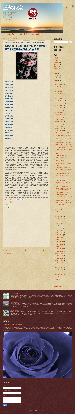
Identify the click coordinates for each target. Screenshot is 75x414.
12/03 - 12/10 (59, 91)
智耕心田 (11, 202)
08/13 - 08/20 (59, 128)
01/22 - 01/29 (59, 269)
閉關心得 (56, 66)
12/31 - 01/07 (59, 82)
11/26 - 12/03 (59, 93)
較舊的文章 (46, 250)
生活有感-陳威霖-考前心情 (62, 173)
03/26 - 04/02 (59, 248)
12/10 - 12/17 (59, 89)
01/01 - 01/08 (59, 276)
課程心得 (56, 68)
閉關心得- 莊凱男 (13, 310)
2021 (56, 282)
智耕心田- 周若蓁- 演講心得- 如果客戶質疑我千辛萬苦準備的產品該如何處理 (64, 146)
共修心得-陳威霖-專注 (61, 155)
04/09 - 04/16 (59, 244)
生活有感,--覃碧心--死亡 (62, 175)
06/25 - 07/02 (59, 218)
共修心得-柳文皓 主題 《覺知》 (63, 200)
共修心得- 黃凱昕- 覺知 (61, 194)
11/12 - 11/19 (59, 98)
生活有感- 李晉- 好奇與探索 (63, 167)
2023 (56, 80)
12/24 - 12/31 (59, 84)
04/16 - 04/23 (59, 241)
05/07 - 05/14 (59, 235)
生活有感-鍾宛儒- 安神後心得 (63, 158)
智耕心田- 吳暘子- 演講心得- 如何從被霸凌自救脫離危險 (63, 189)
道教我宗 (13, 7)
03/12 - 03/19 (59, 253)
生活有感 (56, 58)
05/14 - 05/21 (59, 232)
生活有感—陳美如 (60, 180)
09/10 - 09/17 (59, 119)
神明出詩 (56, 64)
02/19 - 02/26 (59, 260)
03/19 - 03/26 (59, 251)
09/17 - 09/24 (59, 117)
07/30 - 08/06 (59, 207)
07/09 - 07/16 (59, 214)
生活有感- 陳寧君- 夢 (14, 293)
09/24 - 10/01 (59, 114)
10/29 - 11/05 (59, 103)
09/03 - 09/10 (59, 121)
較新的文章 (7, 250)
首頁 (26, 250)
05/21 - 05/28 (59, 230)
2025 (56, 75)
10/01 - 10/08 (59, 112)
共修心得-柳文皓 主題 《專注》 (63, 142)
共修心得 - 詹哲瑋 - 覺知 (62, 186)
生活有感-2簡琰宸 (13, 302)
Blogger (42, 410)
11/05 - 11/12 (59, 100)
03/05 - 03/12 (59, 255)
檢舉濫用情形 (57, 286)
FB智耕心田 (35, 34)
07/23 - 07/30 (59, 209)
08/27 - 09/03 (59, 124)
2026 (56, 73)
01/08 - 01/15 (59, 274)
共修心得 (56, 60)
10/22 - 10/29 (59, 105)
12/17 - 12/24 (59, 86)
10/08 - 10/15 (59, 110)
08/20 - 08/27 (59, 126)
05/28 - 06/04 (59, 228)
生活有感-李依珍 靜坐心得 (62, 192)
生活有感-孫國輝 (60, 178)
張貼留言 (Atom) (10, 253)
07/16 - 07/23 (59, 211)
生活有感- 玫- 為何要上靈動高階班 (12, 324)
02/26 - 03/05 (59, 258)
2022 (56, 279)
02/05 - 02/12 (59, 265)
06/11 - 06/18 (59, 223)
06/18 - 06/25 (59, 221)
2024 (56, 77)
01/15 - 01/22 (59, 272)
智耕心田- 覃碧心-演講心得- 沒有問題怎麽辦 (63, 203)
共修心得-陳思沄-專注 (61, 153)
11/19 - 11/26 (59, 96)
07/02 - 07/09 (59, 216)
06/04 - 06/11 (59, 225)
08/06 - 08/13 (59, 130)
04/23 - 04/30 (59, 239)
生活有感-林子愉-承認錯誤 (62, 132)
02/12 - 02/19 (59, 262)
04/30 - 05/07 (59, 237)
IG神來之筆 (23, 34)
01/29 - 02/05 (59, 267)
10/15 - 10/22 (59, 107)
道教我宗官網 (10, 34)
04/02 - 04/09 (59, 246)
